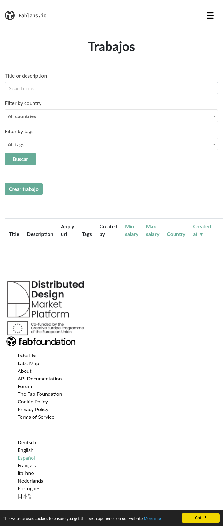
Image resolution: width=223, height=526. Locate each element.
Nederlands (30, 480)
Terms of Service (36, 417)
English (25, 450)
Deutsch (27, 442)
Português (29, 488)
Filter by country (23, 103)
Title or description (26, 75)
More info (152, 519)
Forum (25, 386)
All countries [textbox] (22, 116)
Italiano (26, 473)
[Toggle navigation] (210, 15)
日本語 (25, 496)
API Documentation (40, 378)
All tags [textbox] (16, 144)
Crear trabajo (24, 189)
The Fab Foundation (40, 394)
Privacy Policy (33, 409)
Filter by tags (19, 131)
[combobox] (111, 115)
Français (27, 465)
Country (176, 234)
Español (26, 458)
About (25, 371)
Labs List (27, 355)
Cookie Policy (33, 401)
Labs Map (28, 363)
